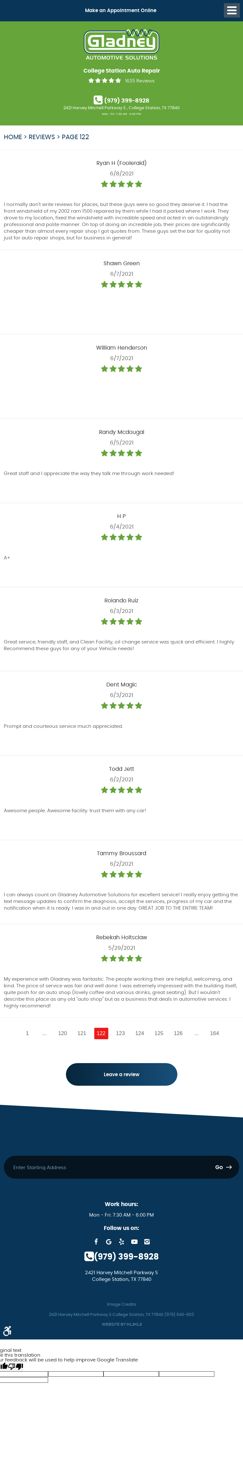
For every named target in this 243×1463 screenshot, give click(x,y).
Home (13, 137)
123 (120, 1033)
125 (158, 1033)
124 (139, 1033)
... (44, 1033)
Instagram (147, 1241)
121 (81, 1033)
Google (109, 1241)
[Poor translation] (15, 1366)
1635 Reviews (140, 81)
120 (62, 1033)
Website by (121, 1324)
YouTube (134, 1241)
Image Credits (121, 1305)
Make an (120, 10)
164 (214, 1033)
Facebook (96, 1241)
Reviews (42, 137)
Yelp (121, 1241)
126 (178, 1033)
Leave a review (121, 1074)
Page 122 (75, 137)
